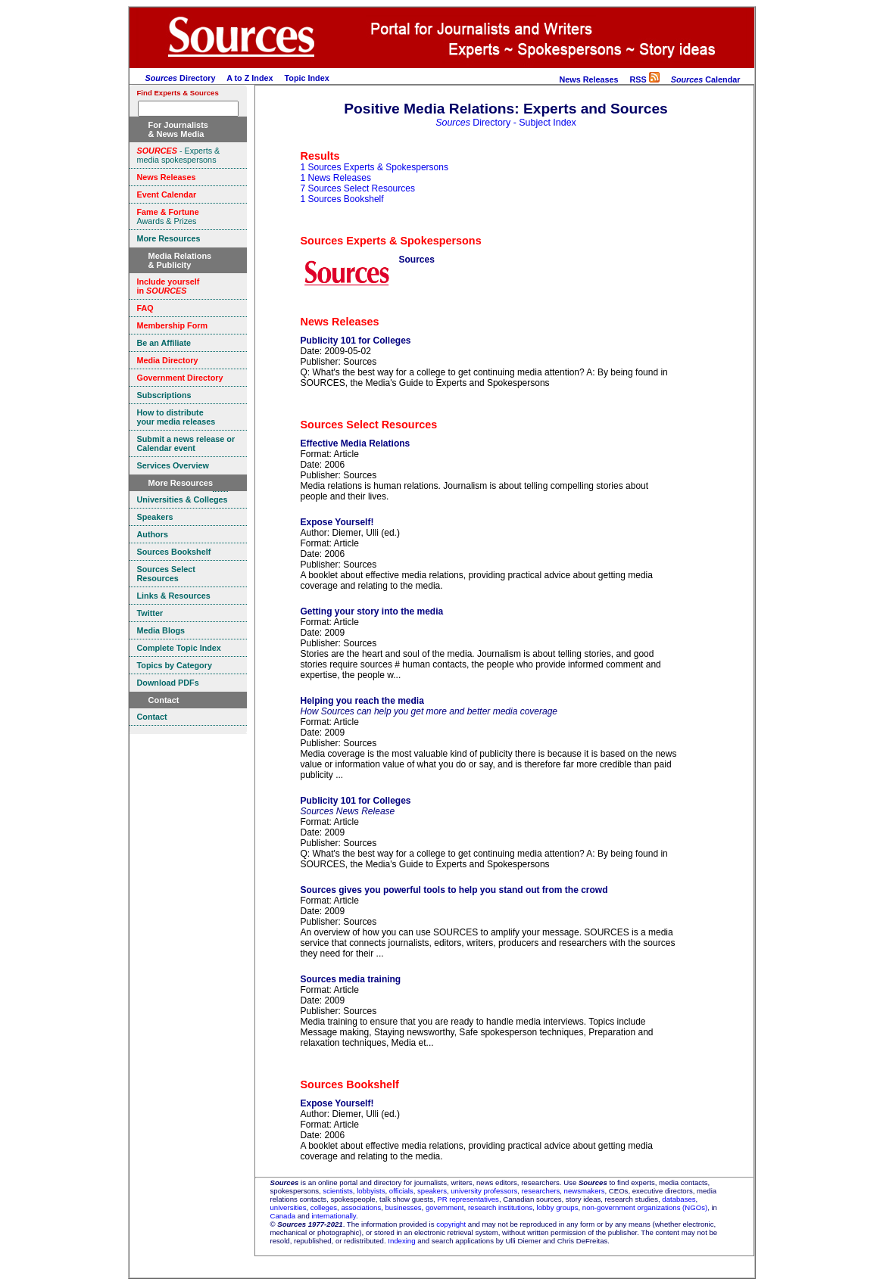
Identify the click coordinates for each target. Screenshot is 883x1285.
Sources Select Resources (369, 424)
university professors (484, 1191)
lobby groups (558, 1207)
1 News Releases (336, 178)
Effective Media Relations (355, 443)
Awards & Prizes (168, 216)
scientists (337, 1191)
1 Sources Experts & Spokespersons (374, 167)
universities (288, 1207)
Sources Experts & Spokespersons (391, 241)
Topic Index (307, 77)
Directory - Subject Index (505, 122)
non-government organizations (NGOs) (644, 1207)
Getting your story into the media (372, 611)
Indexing (401, 1241)
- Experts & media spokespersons (178, 155)
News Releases (588, 79)
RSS (644, 79)
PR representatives (468, 1199)
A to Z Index (249, 77)
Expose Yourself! (337, 522)
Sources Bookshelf (350, 1084)
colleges (323, 1207)
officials (401, 1191)
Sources (417, 259)
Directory (180, 77)
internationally (333, 1216)
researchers (541, 1191)
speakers (432, 1191)
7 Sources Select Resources (358, 188)
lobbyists (371, 1191)
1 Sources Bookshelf (342, 199)
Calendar (706, 79)
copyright (451, 1224)
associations (361, 1207)
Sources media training (351, 979)
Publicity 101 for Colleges (356, 340)
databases (678, 1199)
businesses (403, 1207)
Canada (283, 1216)
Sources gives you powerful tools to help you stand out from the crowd (454, 890)
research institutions (500, 1207)
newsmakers (584, 1191)
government (445, 1207)
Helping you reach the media (362, 700)
